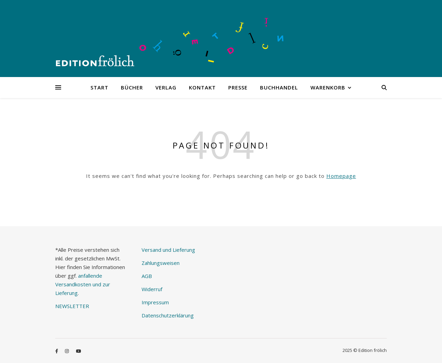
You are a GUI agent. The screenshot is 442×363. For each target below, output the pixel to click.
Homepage (341, 175)
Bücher (132, 87)
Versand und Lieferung (168, 249)
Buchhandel (279, 87)
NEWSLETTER (72, 306)
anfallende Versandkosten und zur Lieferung (82, 284)
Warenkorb (327, 87)
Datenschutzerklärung (168, 315)
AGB (147, 276)
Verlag (165, 87)
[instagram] (67, 351)
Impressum (155, 302)
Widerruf (152, 289)
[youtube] (78, 351)
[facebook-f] (57, 351)
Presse (238, 87)
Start (99, 87)
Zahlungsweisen (161, 262)
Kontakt (202, 87)
